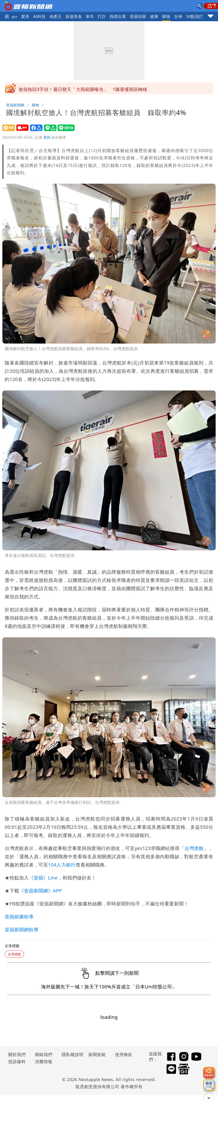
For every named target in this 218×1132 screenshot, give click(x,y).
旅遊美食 (74, 16)
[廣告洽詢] (208, 1085)
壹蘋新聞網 (15, 105)
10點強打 (194, 16)
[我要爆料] (208, 1072)
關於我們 (17, 1054)
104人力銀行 (62, 865)
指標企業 (118, 16)
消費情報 (43, 1061)
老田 (46, 137)
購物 (166, 16)
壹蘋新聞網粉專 (21, 929)
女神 (178, 16)
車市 (90, 16)
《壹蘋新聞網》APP (40, 890)
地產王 (55, 16)
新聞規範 (97, 1054)
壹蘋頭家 (138, 16)
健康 (154, 16)
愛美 (25, 16)
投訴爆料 (17, 1061)
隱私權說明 (71, 1054)
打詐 (102, 16)
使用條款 (123, 1054)
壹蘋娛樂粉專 (19, 916)
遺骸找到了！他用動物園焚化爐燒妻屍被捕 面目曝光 (73, 88)
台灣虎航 (194, 848)
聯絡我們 (43, 1054)
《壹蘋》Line (43, 878)
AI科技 (39, 16)
